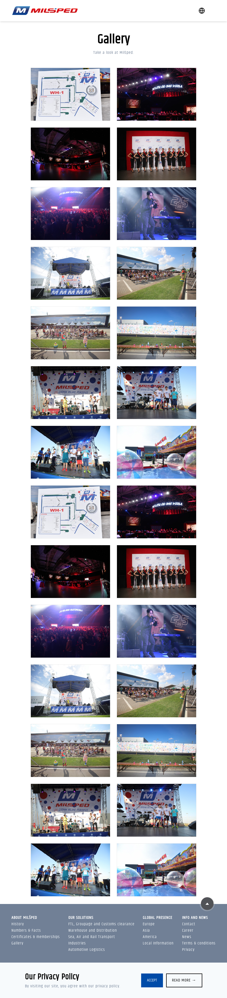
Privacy (188, 949)
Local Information (158, 943)
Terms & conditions (199, 943)
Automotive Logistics (86, 949)
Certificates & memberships (35, 937)
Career (188, 930)
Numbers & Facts (26, 930)
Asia (146, 930)
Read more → (184, 980)
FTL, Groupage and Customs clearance (101, 924)
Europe (149, 924)
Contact (188, 924)
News (186, 937)
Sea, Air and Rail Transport (91, 937)
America (150, 937)
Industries (77, 943)
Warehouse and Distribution (92, 930)
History (17, 924)
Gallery (17, 943)
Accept (152, 980)
